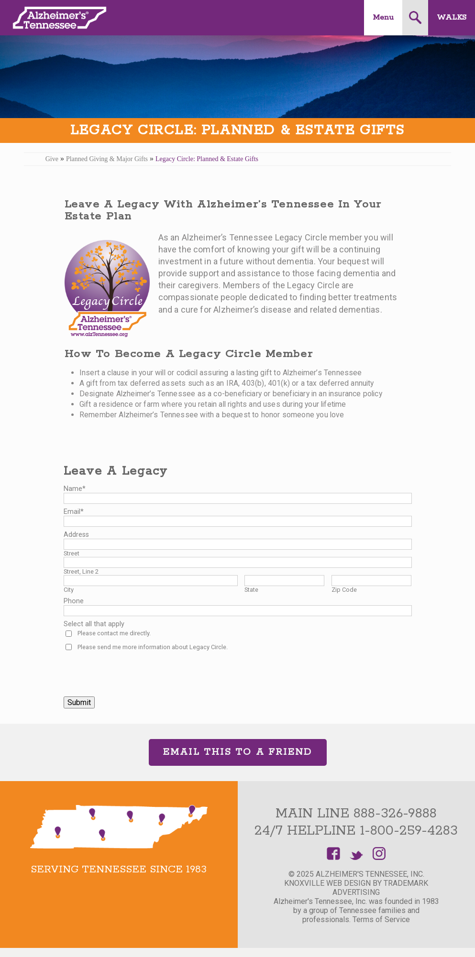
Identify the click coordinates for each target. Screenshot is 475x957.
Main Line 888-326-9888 (356, 813)
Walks (451, 17)
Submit (79, 702)
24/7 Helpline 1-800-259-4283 (356, 830)
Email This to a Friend (237, 752)
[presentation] (136, 670)
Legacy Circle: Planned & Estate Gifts (206, 159)
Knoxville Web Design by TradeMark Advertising (356, 888)
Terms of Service (381, 919)
